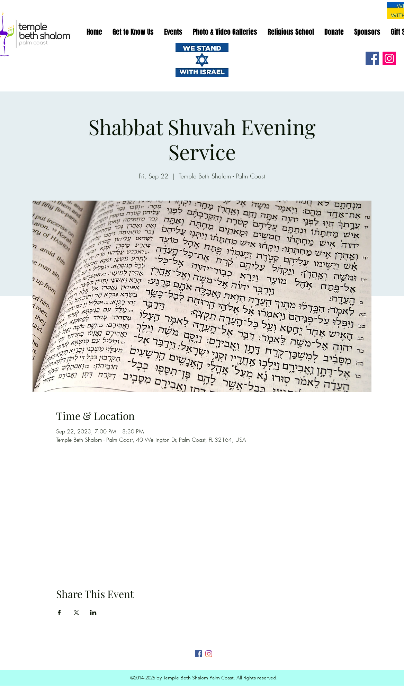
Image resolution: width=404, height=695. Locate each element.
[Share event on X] (76, 612)
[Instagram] (389, 58)
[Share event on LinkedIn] (93, 612)
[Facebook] (372, 58)
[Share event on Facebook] (59, 612)
